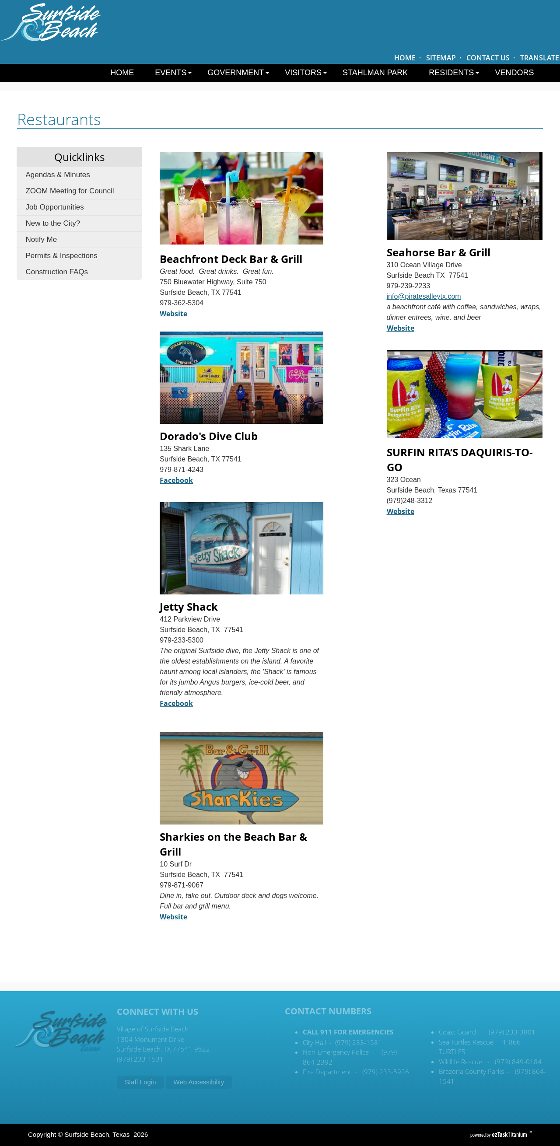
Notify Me (41, 239)
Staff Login (140, 1082)
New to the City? (52, 223)
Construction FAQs (56, 272)
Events (173, 72)
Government (238, 72)
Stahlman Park (375, 72)
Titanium (510, 1134)
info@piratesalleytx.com (424, 296)
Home (122, 72)
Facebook (176, 703)
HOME (405, 58)
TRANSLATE (539, 58)
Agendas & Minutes (57, 175)
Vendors (514, 72)
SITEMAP (441, 58)
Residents (454, 72)
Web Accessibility (199, 1082)
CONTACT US (488, 58)
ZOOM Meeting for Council (69, 191)
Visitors (306, 72)
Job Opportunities (54, 207)
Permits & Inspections (61, 256)
